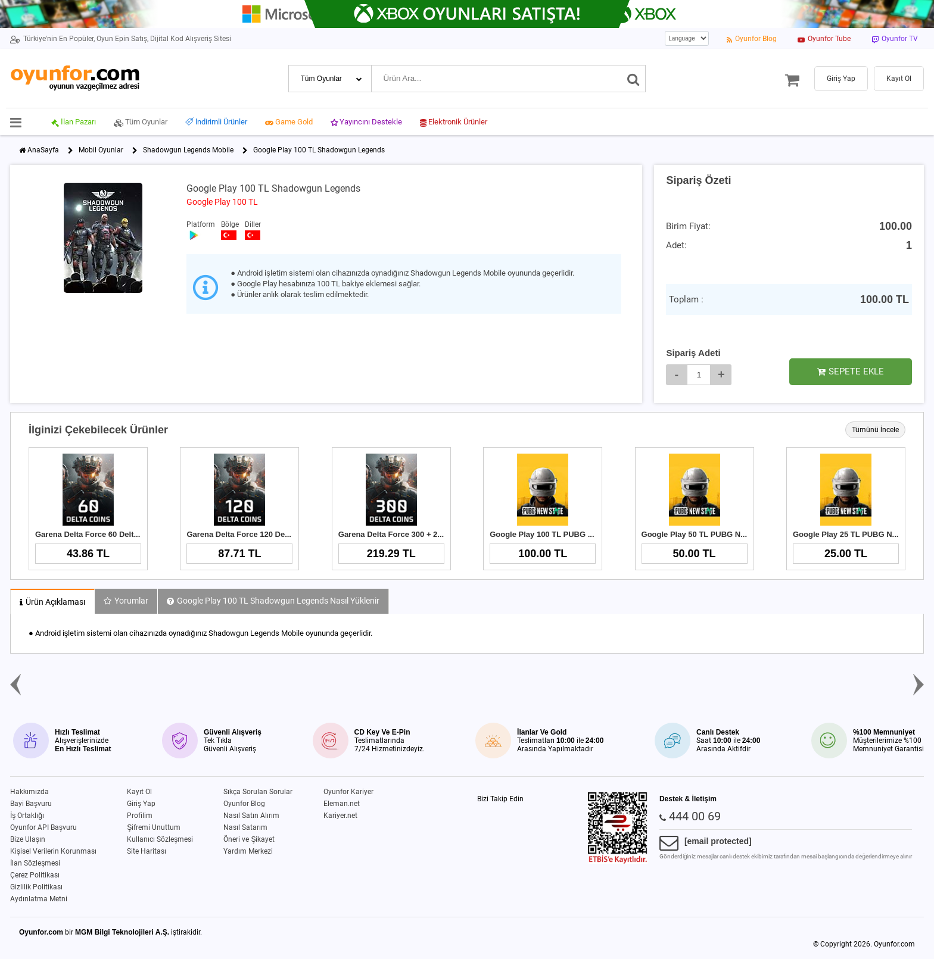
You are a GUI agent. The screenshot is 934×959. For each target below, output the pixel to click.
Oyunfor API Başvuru (43, 827)
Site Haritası (146, 851)
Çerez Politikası (35, 875)
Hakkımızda (29, 792)
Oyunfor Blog (244, 803)
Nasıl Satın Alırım (251, 815)
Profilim (139, 815)
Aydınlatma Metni (38, 899)
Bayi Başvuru (31, 803)
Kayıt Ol (139, 792)
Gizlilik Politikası (36, 887)
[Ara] (633, 78)
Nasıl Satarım (245, 827)
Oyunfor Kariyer (348, 792)
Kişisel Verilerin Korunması (53, 851)
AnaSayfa (43, 150)
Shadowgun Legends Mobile (188, 150)
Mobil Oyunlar (101, 150)
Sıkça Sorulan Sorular (257, 792)
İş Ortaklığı (27, 815)
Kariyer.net (340, 815)
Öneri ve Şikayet (249, 839)
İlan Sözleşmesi (35, 863)
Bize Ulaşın (27, 839)
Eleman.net (341, 803)
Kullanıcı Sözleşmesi (160, 839)
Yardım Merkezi (248, 851)
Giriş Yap (141, 803)
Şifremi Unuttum (153, 827)
